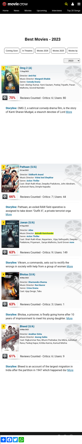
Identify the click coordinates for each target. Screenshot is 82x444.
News (16, 10)
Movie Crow (15, 4)
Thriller (36, 181)
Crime (29, 288)
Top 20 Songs (73, 10)
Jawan (27, 222)
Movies (28, 10)
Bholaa (27, 274)
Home (5, 10)
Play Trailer (12, 92)
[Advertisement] (27, 23)
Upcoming (42, 10)
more (72, 242)
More (69, 112)
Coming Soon (12, 51)
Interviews (57, 10)
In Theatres (27, 51)
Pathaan (28, 166)
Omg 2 (26, 68)
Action (29, 181)
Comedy (30, 82)
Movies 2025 (58, 51)
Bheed (27, 326)
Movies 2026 (42, 51)
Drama (37, 82)
